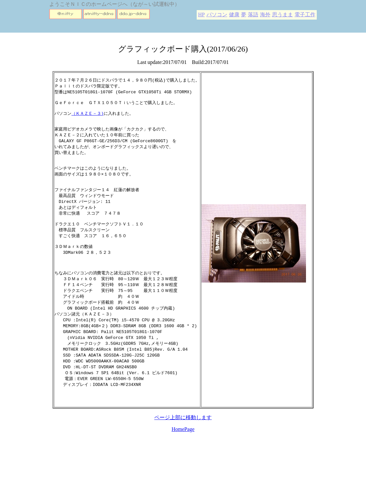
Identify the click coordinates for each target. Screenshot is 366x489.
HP (201, 14)
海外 (265, 14)
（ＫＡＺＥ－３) (87, 117)
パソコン (216, 14)
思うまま (282, 14)
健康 (234, 14)
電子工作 (305, 14)
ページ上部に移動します (183, 447)
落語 (253, 14)
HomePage (183, 458)
